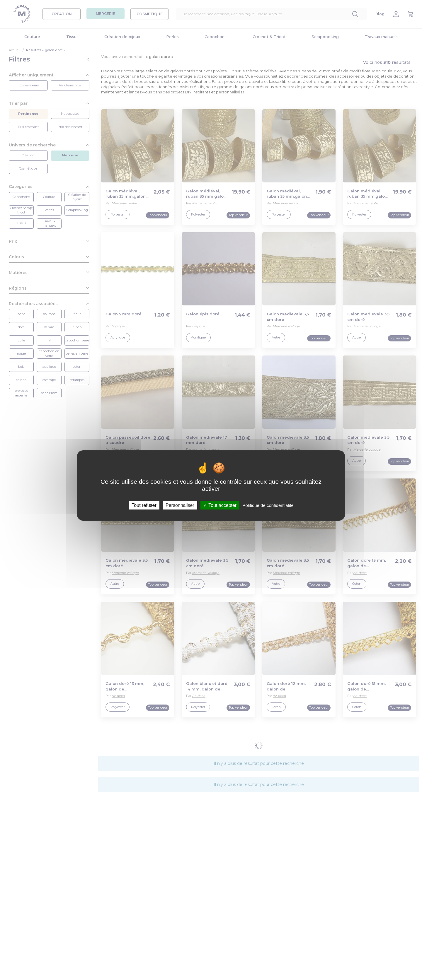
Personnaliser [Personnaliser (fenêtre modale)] (180, 505)
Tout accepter (219, 505)
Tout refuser (144, 505)
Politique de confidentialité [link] (267, 505)
